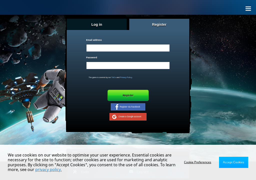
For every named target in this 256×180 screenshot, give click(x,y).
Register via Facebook (128, 107)
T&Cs (113, 77)
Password (91, 57)
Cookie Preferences (197, 162)
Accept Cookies (233, 162)
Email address (94, 40)
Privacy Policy (126, 77)
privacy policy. (48, 169)
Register (128, 95)
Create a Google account (126, 117)
